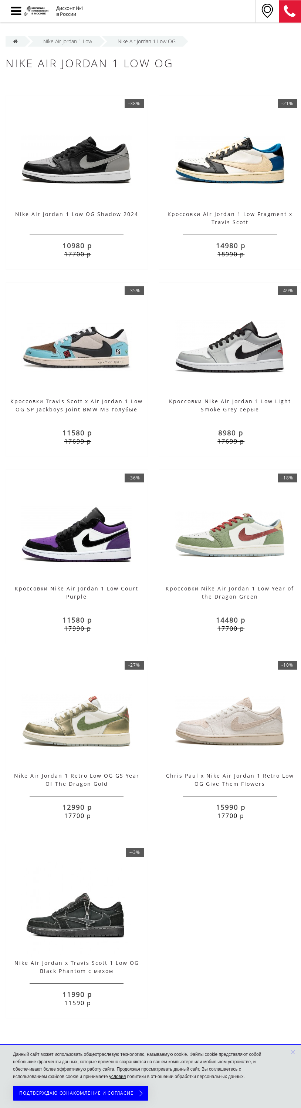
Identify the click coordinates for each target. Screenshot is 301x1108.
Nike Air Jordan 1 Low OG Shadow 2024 (76, 214)
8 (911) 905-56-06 (290, 11)
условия (117, 1076)
